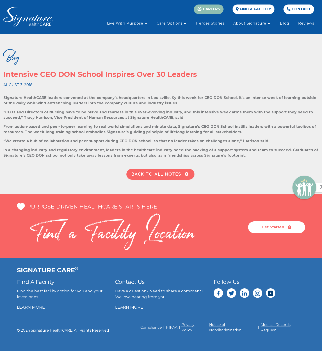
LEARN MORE (31, 307)
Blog (284, 23)
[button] (127, 23)
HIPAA (171, 327)
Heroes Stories (210, 23)
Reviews (306, 23)
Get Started (276, 227)
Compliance (151, 327)
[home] (28, 17)
